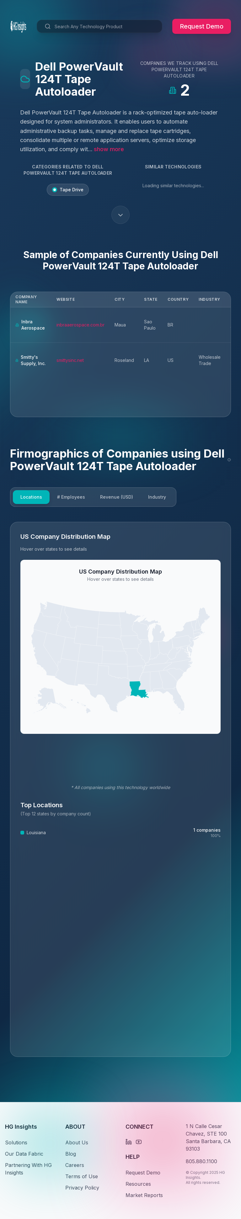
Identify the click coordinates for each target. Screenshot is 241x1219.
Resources (138, 1184)
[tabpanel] (120, 789)
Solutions (16, 1142)
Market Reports (144, 1195)
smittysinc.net (70, 360)
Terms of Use (81, 1176)
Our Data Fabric (24, 1154)
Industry (157, 497)
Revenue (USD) (116, 497)
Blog (70, 1154)
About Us (76, 1142)
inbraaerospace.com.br (80, 324)
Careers (74, 1165)
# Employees (71, 497)
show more (109, 149)
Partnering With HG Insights (28, 1169)
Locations (31, 497)
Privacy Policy (82, 1188)
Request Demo (201, 26)
